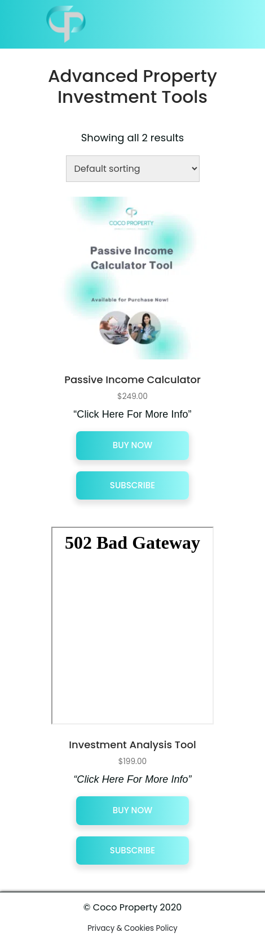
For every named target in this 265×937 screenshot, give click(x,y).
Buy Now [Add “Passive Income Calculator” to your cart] (132, 445)
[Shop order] (133, 168)
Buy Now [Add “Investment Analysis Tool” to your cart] (132, 810)
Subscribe (132, 485)
